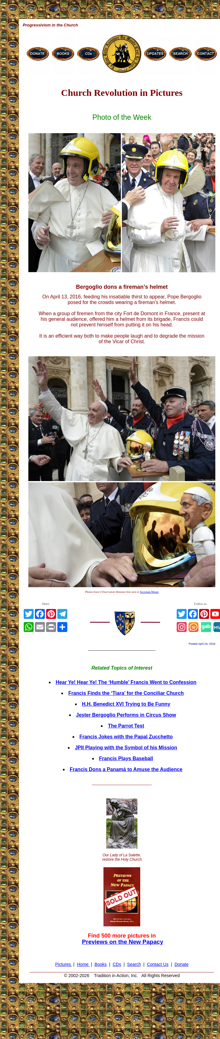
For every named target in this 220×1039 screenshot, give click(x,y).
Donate (182, 964)
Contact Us (157, 964)
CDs (116, 964)
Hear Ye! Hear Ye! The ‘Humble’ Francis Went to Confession (126, 682)
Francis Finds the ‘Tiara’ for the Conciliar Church (126, 693)
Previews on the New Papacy (122, 941)
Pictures (63, 964)
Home (83, 964)
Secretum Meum (149, 591)
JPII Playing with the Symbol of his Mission (126, 747)
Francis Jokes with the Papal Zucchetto (126, 736)
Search (134, 964)
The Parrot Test (126, 725)
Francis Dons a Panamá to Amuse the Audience (126, 769)
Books (100, 964)
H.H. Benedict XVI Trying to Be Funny (126, 704)
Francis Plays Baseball (126, 758)
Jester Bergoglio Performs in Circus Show (126, 715)
